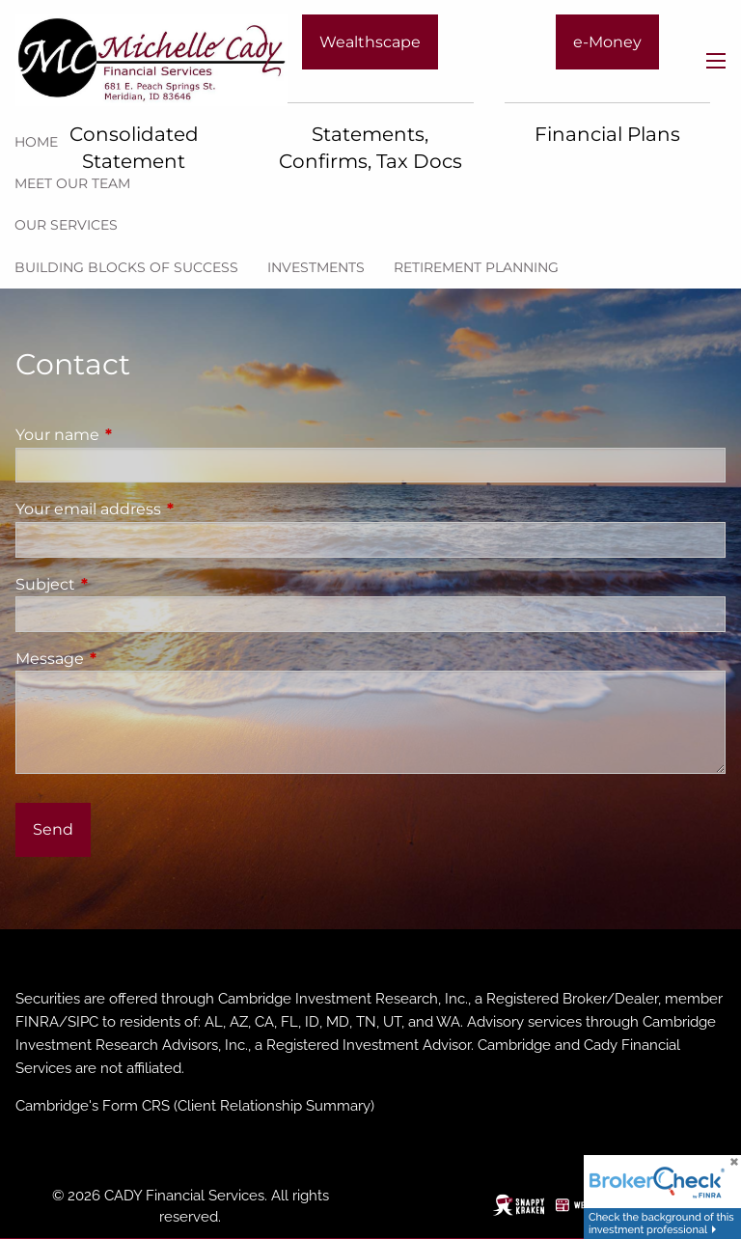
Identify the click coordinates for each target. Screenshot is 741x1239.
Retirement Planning (476, 267)
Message (130, 658)
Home (36, 142)
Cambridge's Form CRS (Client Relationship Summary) (194, 1106)
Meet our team (72, 183)
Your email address (168, 509)
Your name (138, 435)
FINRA (37, 1022)
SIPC (83, 1022)
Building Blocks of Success (126, 267)
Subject (125, 584)
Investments (316, 267)
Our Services (66, 225)
